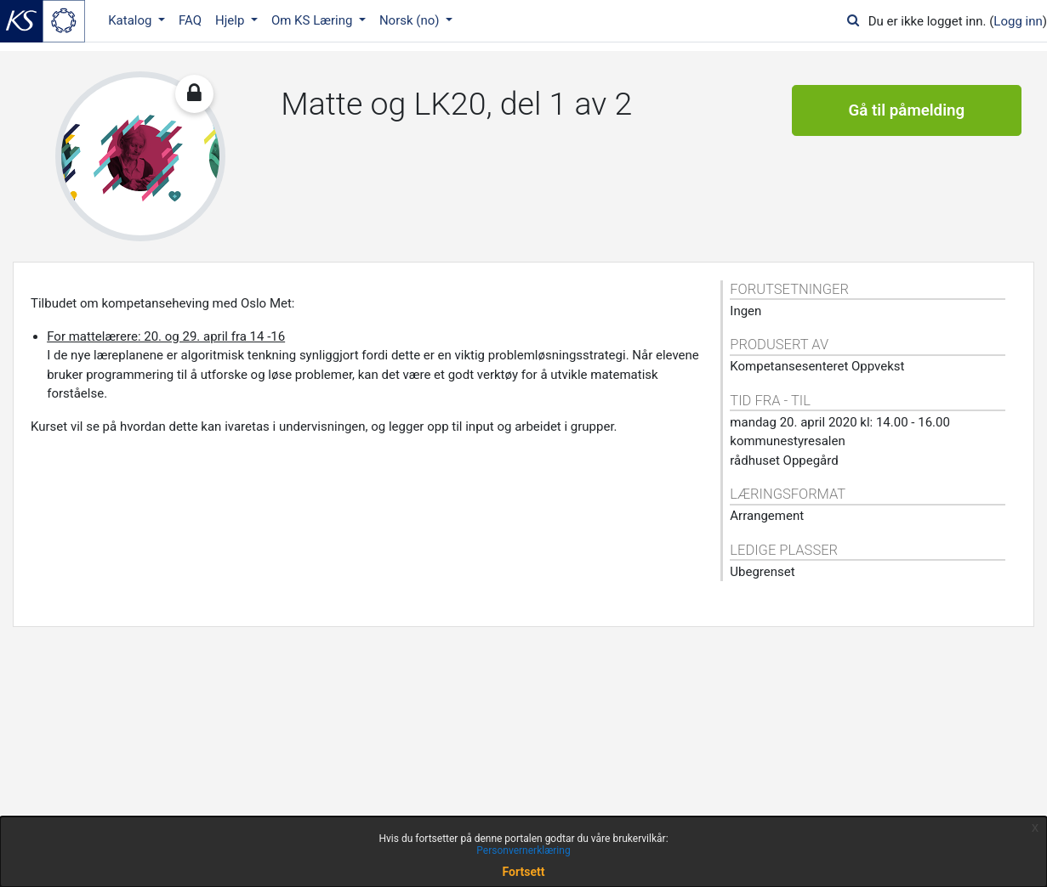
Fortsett (524, 872)
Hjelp (231, 20)
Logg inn (1017, 21)
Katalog (131, 20)
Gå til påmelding (907, 110)
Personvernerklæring (523, 850)
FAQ (190, 20)
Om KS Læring (313, 20)
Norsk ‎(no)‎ (410, 20)
